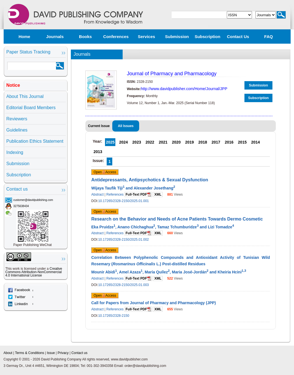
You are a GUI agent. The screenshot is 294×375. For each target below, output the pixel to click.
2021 (163, 142)
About (8, 353)
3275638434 (21, 206)
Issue (51, 353)
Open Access (105, 172)
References (114, 194)
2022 (150, 142)
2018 (202, 142)
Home (24, 36)
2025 (110, 142)
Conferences (116, 36)
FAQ (268, 36)
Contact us (238, 36)
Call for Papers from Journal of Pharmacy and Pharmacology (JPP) (153, 303)
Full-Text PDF (138, 194)
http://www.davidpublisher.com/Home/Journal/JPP (184, 88)
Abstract (97, 194)
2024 (123, 142)
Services (146, 36)
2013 (98, 151)
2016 (229, 142)
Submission (177, 36)
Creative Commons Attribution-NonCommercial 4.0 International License (33, 272)
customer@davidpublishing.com (33, 199)
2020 (176, 142)
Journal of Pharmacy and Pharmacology (171, 73)
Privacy (63, 353)
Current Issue (98, 126)
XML (157, 194)
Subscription (207, 36)
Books (85, 36)
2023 (136, 142)
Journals (55, 36)
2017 (216, 142)
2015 (242, 142)
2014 (255, 142)
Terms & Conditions (29, 353)
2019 (189, 142)
